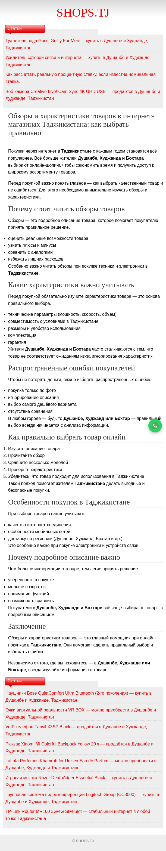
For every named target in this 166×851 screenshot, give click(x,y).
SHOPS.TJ (83, 12)
